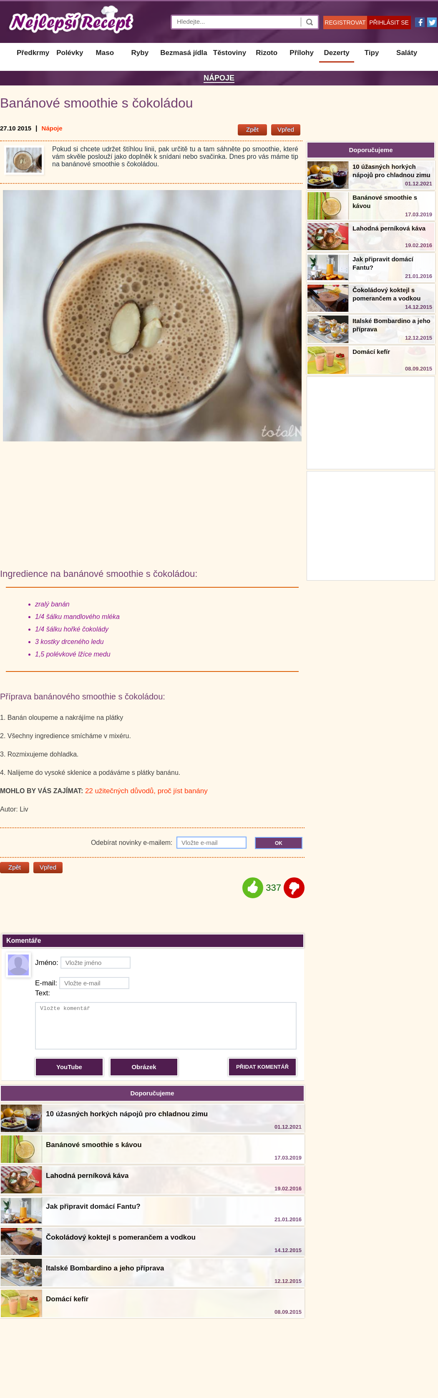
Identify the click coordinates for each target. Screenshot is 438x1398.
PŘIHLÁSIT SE (389, 22)
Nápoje (219, 78)
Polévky (69, 53)
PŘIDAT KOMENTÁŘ (262, 1067)
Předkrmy (33, 53)
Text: (42, 993)
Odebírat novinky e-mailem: (169, 842)
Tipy (372, 53)
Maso (105, 53)
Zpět (252, 129)
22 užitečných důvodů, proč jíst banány (146, 791)
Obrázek (143, 1066)
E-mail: (82, 983)
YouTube (69, 1066)
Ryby (140, 53)
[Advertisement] (370, 525)
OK (278, 843)
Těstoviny (229, 53)
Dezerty (336, 53)
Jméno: (83, 963)
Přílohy (301, 53)
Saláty (406, 53)
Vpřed (285, 129)
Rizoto (266, 53)
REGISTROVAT (345, 22)
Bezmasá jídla (183, 53)
